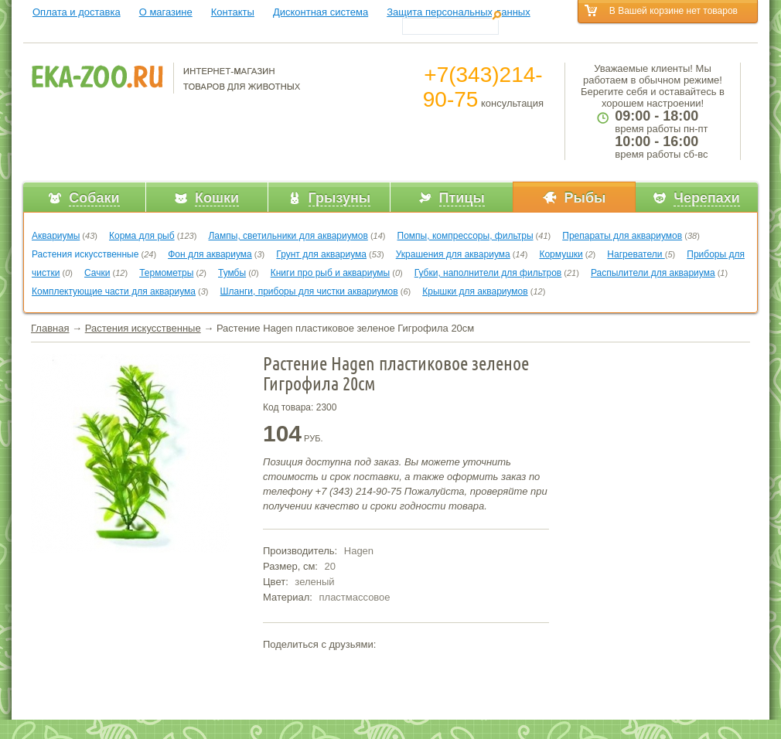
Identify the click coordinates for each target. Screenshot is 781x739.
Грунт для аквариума (321, 254)
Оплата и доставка (76, 12)
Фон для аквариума (210, 254)
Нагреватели (635, 254)
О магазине (166, 12)
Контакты (232, 12)
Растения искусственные (85, 254)
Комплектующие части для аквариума (114, 291)
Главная (50, 328)
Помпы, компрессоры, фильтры (465, 235)
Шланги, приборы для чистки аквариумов (309, 291)
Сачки (97, 272)
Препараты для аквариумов (622, 235)
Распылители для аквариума (653, 272)
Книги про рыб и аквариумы (330, 272)
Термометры (166, 272)
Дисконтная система (320, 12)
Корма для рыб (142, 235)
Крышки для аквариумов (474, 291)
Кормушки (560, 254)
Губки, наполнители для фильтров (488, 272)
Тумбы (232, 272)
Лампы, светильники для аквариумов (287, 235)
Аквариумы (56, 235)
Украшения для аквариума (453, 254)
